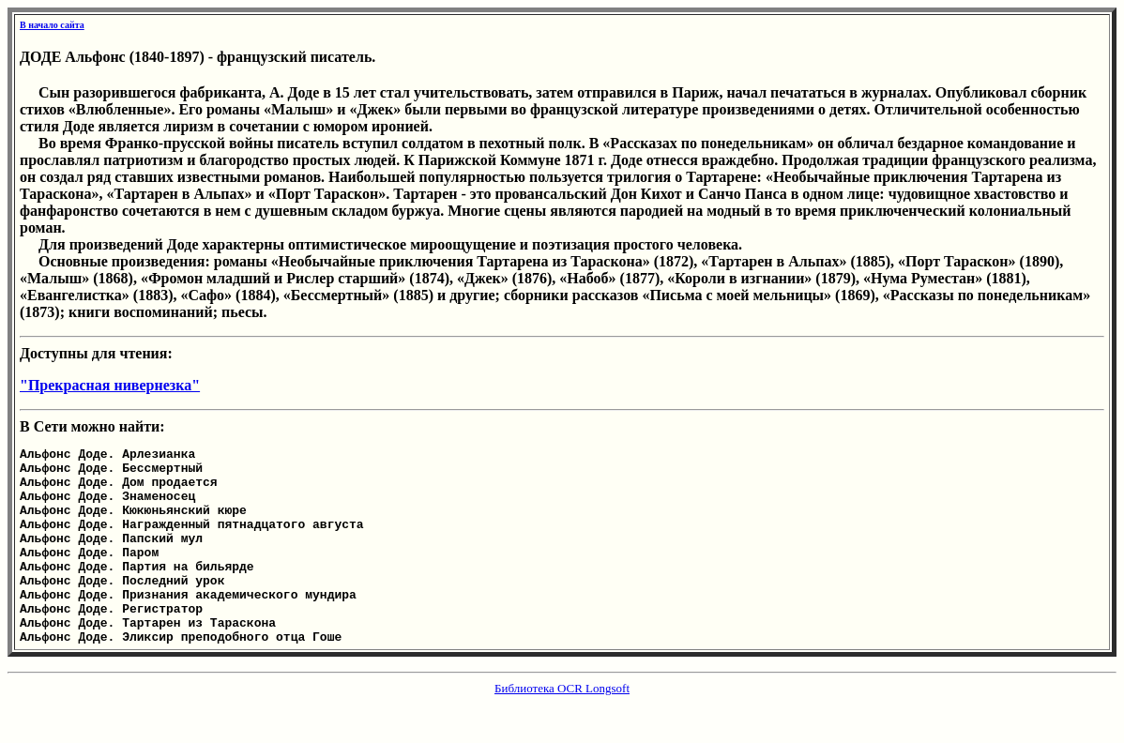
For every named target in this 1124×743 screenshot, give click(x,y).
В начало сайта (52, 25)
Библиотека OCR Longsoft (562, 727)
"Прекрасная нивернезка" (110, 385)
